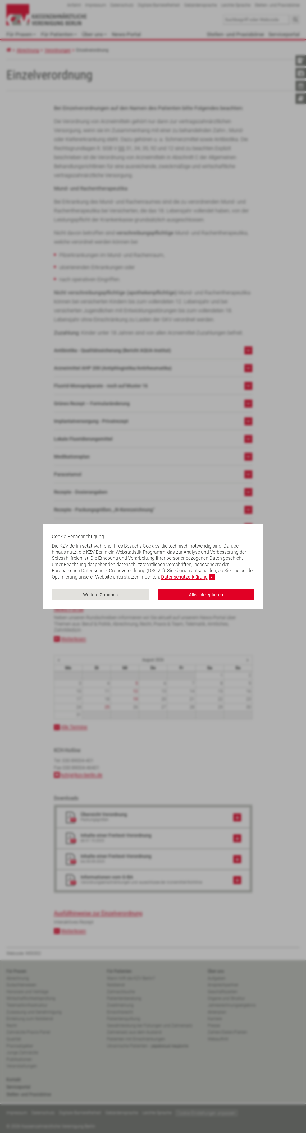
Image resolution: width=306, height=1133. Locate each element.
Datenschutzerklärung (184, 577)
